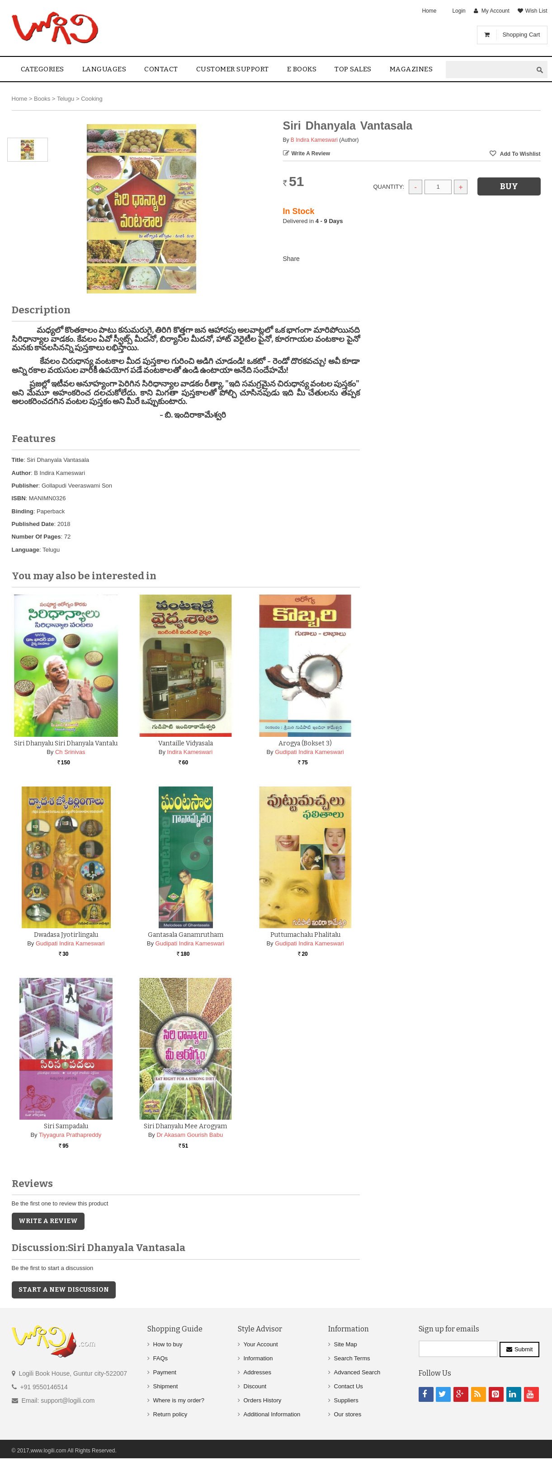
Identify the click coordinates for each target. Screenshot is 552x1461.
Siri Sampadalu (66, 1126)
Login (458, 11)
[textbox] (489, 70)
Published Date (33, 524)
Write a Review (311, 153)
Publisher (25, 485)
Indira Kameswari (189, 752)
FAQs (160, 1358)
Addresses (257, 1372)
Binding (22, 511)
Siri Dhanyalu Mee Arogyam (185, 1126)
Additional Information (272, 1414)
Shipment (165, 1386)
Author (21, 473)
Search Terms (352, 1358)
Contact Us (348, 1386)
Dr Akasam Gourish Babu (189, 1134)
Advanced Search (357, 1372)
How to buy (168, 1344)
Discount (255, 1386)
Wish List (536, 11)
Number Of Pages (36, 536)
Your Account (261, 1344)
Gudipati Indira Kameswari (309, 752)
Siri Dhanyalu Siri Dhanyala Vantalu (66, 743)
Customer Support (232, 69)
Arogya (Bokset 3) (305, 743)
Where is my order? (178, 1400)
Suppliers (346, 1400)
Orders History (263, 1400)
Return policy (170, 1414)
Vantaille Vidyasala (185, 743)
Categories (42, 69)
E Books (302, 69)
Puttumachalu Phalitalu (305, 935)
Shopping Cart (521, 34)
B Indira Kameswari (314, 140)
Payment (164, 1372)
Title (18, 459)
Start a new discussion (64, 1289)
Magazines (411, 69)
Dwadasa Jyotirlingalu (66, 935)
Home (429, 11)
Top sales (353, 69)
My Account (495, 11)
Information (258, 1358)
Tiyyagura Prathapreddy (70, 1134)
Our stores (348, 1414)
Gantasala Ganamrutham (185, 935)
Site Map (345, 1344)
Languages (104, 69)
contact (161, 69)
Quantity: (389, 186)
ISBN (19, 498)
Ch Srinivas (70, 752)
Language (25, 549)
